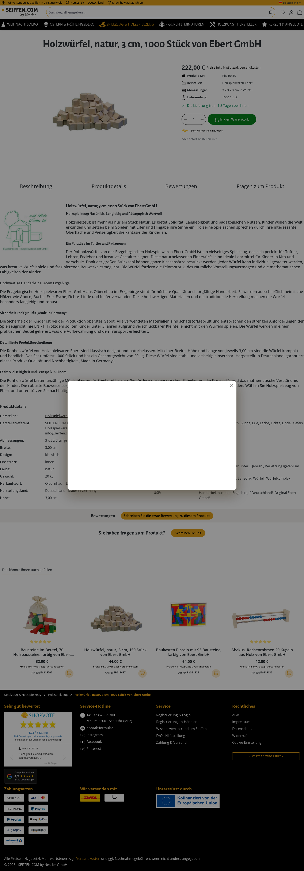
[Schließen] (231, 385)
